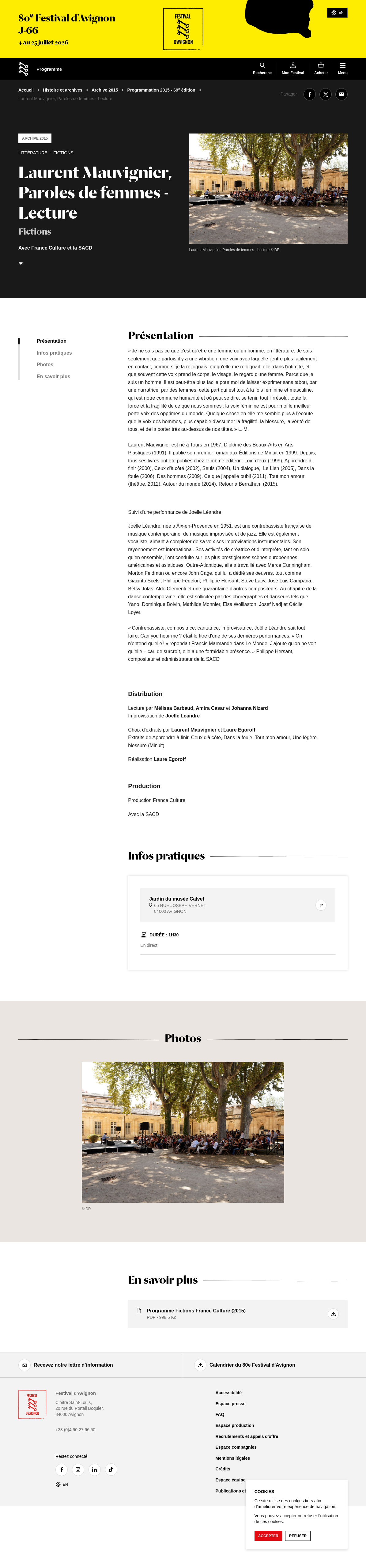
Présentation (51, 341)
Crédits (223, 1468)
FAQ (220, 1414)
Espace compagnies (236, 1447)
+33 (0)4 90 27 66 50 (75, 1429)
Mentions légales (233, 1458)
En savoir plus (53, 376)
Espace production (235, 1425)
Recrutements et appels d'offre (247, 1436)
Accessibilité (229, 1392)
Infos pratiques (54, 353)
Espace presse (231, 1403)
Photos (45, 364)
